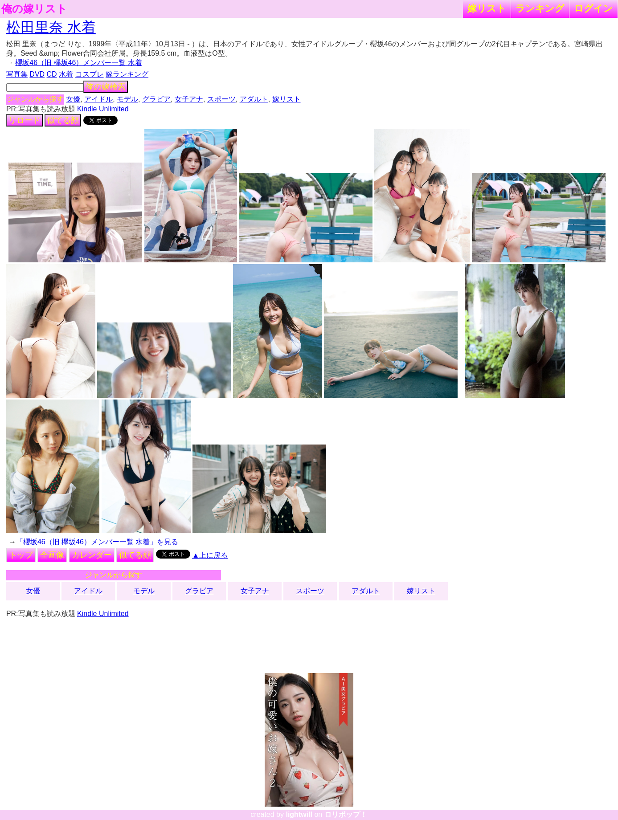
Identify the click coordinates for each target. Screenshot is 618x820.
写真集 (17, 74)
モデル (127, 99)
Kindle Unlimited (103, 109)
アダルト (254, 99)
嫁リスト (486, 8)
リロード (24, 120)
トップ (21, 555)
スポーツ (221, 99)
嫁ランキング (127, 74)
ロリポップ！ (345, 814)
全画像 (52, 555)
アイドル (98, 99)
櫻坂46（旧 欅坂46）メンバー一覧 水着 (78, 62)
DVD (37, 74)
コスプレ (89, 74)
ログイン (593, 8)
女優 (73, 99)
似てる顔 (63, 120)
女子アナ (189, 99)
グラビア (156, 99)
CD (52, 74)
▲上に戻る (210, 555)
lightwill (299, 814)
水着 (66, 74)
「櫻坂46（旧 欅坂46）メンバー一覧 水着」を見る (97, 542)
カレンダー (92, 555)
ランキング (540, 8)
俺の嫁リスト (34, 9)
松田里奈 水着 (51, 27)
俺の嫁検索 (106, 86)
